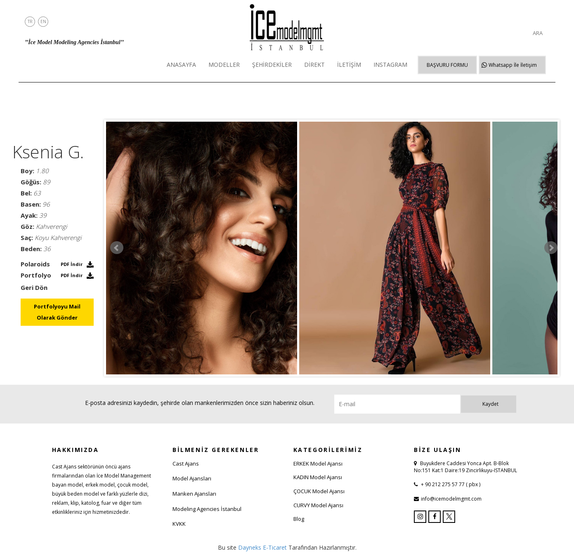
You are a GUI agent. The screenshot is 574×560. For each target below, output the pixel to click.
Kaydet (490, 403)
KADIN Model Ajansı (317, 477)
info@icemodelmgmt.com (451, 498)
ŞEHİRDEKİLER (272, 64)
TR (30, 21)
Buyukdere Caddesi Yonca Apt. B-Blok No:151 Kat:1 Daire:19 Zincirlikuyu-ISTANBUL (465, 467)
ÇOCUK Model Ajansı (319, 491)
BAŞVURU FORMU (447, 64)
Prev (116, 247)
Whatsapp (513, 64)
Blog (298, 518)
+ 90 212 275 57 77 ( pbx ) (450, 484)
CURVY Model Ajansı (318, 505)
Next (550, 247)
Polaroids (35, 264)
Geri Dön (34, 287)
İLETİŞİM (349, 64)
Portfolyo (36, 275)
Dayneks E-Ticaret (262, 547)
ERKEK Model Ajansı (318, 463)
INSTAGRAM (390, 64)
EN (43, 21)
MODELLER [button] (224, 64)
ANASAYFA (181, 64)
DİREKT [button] (314, 64)
